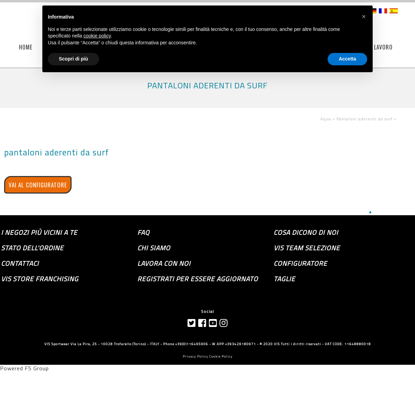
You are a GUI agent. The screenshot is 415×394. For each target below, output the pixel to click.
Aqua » (328, 119)
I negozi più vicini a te (39, 232)
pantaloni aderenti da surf (56, 152)
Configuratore (300, 263)
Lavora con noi (164, 263)
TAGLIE (284, 278)
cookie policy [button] (97, 36)
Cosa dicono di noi (306, 232)
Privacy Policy (195, 356)
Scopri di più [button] (73, 59)
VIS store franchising (39, 278)
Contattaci (20, 263)
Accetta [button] (347, 59)
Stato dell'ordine (32, 247)
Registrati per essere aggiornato (197, 278)
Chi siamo (153, 247)
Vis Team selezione (307, 247)
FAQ (143, 232)
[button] (363, 16)
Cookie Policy (221, 356)
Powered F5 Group (24, 368)
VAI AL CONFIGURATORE (38, 184)
